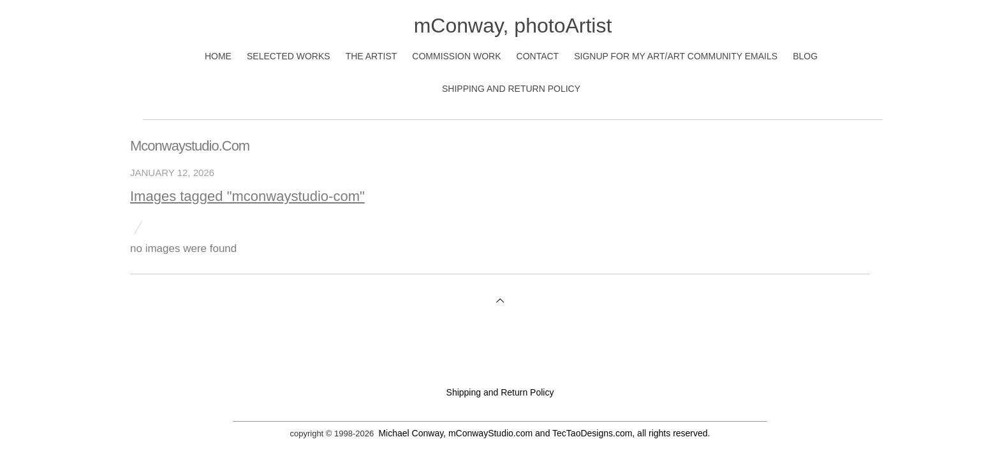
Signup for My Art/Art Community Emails (675, 56)
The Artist (371, 56)
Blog (805, 56)
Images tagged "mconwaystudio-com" (247, 196)
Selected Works (288, 56)
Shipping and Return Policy (511, 89)
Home (218, 56)
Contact (538, 56)
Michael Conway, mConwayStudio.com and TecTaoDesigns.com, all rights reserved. (544, 433)
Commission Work (456, 56)
